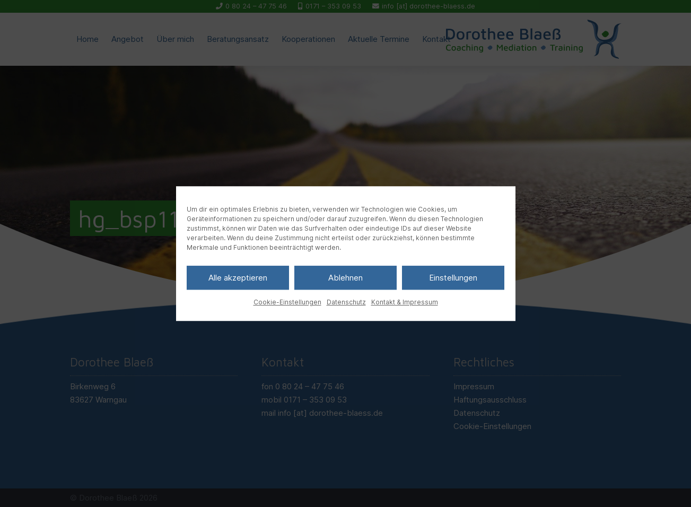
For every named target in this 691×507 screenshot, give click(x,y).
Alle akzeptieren (237, 278)
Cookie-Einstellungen (287, 302)
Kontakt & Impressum (404, 302)
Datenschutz (346, 302)
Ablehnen (345, 278)
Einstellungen (453, 278)
